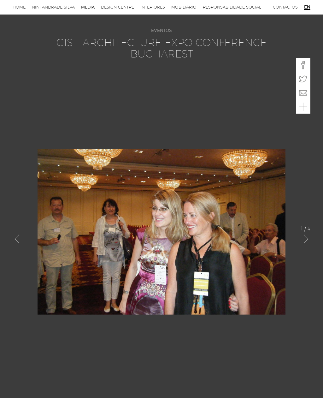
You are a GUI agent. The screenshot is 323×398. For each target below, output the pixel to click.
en (307, 7)
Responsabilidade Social (232, 7)
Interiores (152, 7)
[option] (162, 232)
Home (19, 7)
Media (88, 7)
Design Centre (117, 7)
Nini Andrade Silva (53, 7)
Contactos (285, 7)
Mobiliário (184, 7)
